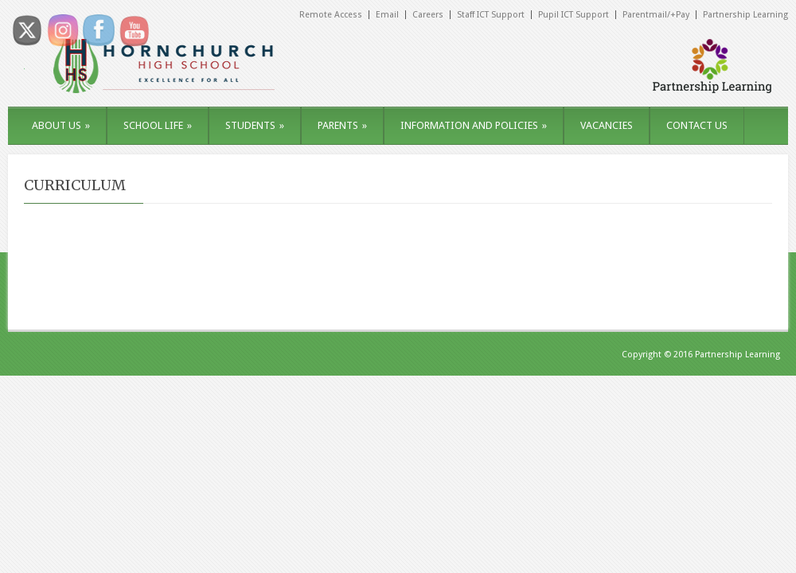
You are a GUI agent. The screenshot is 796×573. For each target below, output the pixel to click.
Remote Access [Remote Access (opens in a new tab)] (330, 14)
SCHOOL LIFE (157, 125)
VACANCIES (606, 125)
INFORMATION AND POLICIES (473, 125)
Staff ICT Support (491, 14)
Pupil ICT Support (573, 14)
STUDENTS (254, 125)
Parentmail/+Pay (655, 14)
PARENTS (342, 125)
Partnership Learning (745, 14)
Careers (427, 14)
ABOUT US (61, 125)
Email (387, 14)
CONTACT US (697, 125)
